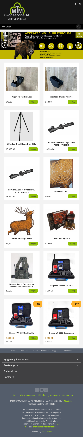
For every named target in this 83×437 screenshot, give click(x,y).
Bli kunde (24, 351)
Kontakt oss (67, 351)
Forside (14, 351)
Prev (7, 44)
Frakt (14, 395)
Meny (6, 27)
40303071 (66, 401)
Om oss (34, 351)
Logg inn (55, 351)
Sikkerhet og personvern (49, 395)
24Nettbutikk (47, 432)
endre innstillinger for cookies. (45, 427)
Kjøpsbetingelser (27, 395)
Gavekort (45, 351)
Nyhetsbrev (68, 395)
